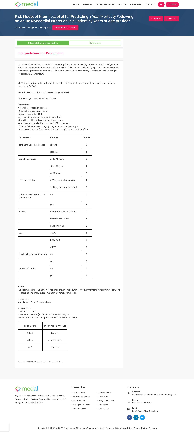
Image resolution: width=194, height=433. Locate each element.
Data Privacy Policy (137, 428)
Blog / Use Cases (105, 4)
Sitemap (153, 428)
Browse (88, 4)
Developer (136, 4)
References (95, 43)
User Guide (103, 396)
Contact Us (104, 409)
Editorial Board (79, 409)
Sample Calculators (81, 396)
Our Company (105, 392)
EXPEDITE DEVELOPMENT (65, 28)
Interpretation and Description (43, 43)
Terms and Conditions (116, 428)
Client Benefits (79, 400)
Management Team (81, 405)
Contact (149, 4)
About (122, 4)
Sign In (172, 4)
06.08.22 (33, 86)
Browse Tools (79, 392)
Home (76, 4)
